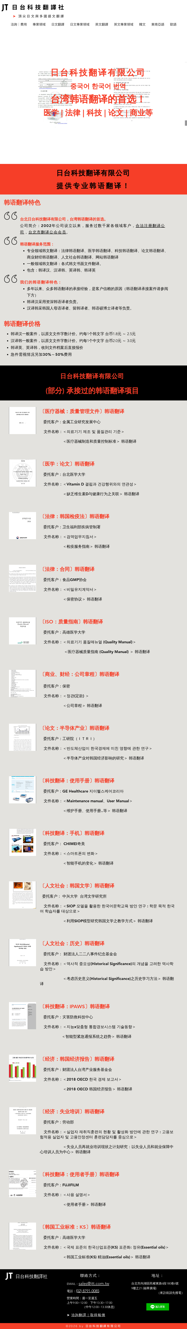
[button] (19, 24)
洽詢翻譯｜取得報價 (88, 1315)
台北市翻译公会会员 (47, 232)
